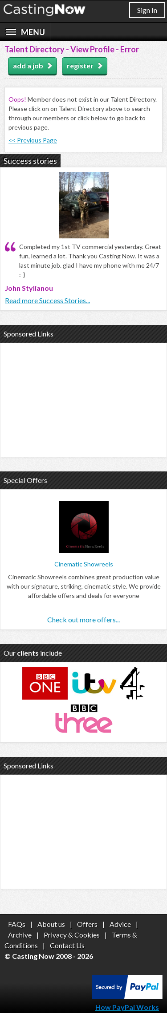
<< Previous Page (32, 140)
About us (51, 924)
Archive (20, 934)
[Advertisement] (83, 398)
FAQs (16, 924)
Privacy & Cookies (72, 934)
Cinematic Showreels (83, 564)
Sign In (147, 10)
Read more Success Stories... (47, 300)
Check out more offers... (83, 619)
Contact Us (67, 945)
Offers (87, 924)
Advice (120, 924)
